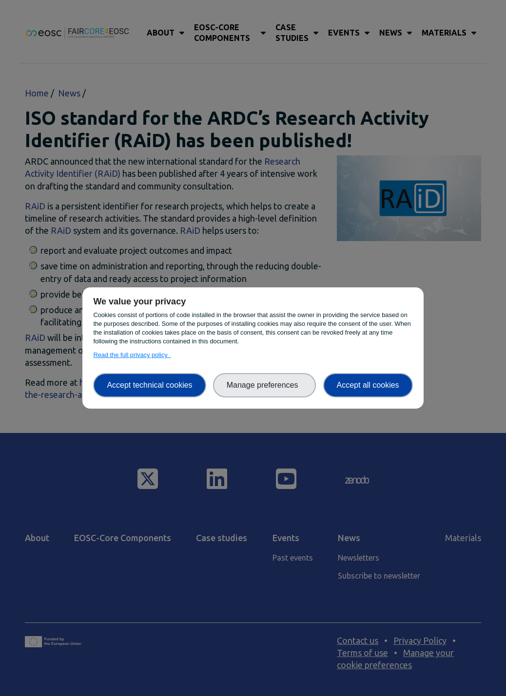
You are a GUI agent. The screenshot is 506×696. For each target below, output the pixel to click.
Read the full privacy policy (132, 354)
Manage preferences (265, 385)
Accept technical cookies (149, 385)
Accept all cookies (368, 385)
